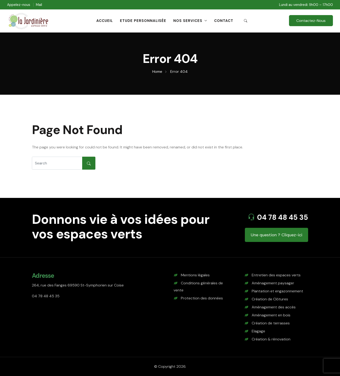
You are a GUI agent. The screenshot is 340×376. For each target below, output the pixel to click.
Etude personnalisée (143, 20)
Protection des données (202, 298)
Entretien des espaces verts (276, 275)
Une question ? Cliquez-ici (276, 235)
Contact (223, 20)
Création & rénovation (271, 339)
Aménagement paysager (273, 283)
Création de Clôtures (270, 299)
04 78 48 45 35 (282, 217)
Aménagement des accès (274, 307)
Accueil (104, 20)
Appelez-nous (18, 4)
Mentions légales (195, 275)
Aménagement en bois (271, 315)
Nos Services (187, 20)
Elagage (258, 331)
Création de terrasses (271, 323)
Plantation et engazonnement (277, 291)
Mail (39, 4)
